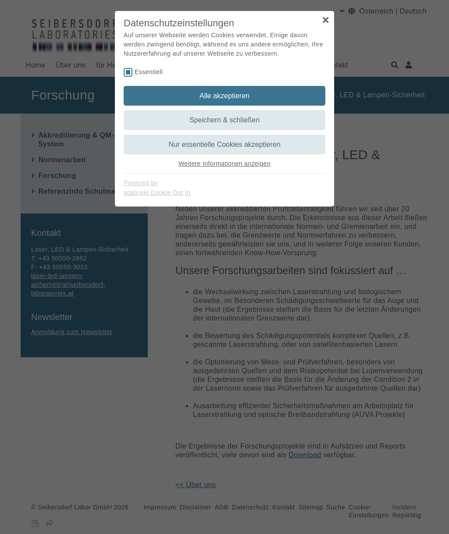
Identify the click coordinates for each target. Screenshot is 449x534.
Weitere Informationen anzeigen (224, 163)
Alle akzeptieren (224, 96)
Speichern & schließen (224, 120)
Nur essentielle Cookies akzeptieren (224, 144)
